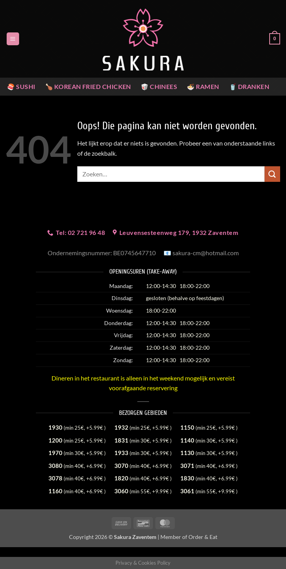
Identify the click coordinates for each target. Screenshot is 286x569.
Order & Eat (202, 536)
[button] (13, 38)
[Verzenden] (272, 173)
